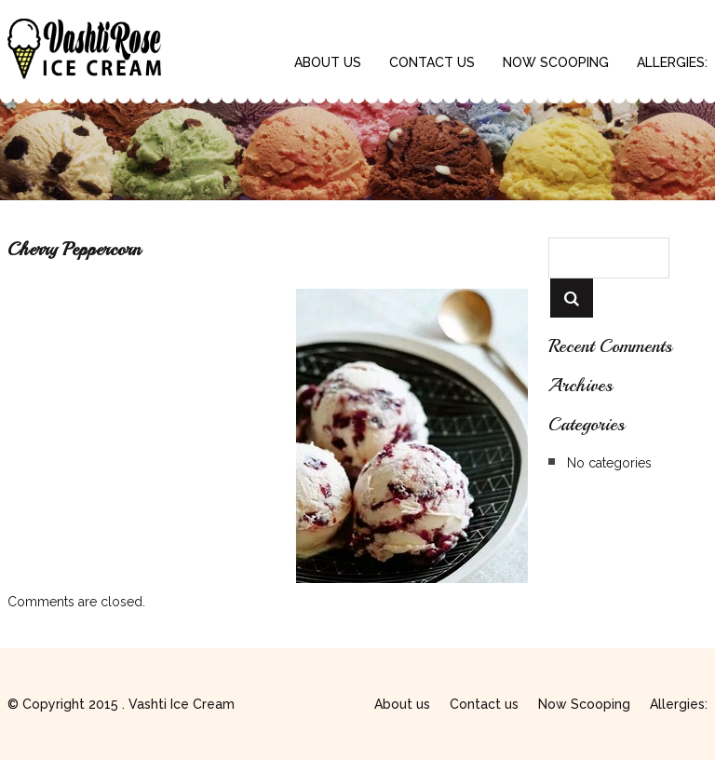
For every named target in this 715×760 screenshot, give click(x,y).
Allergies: (672, 62)
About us (327, 62)
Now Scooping (556, 62)
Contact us (432, 62)
